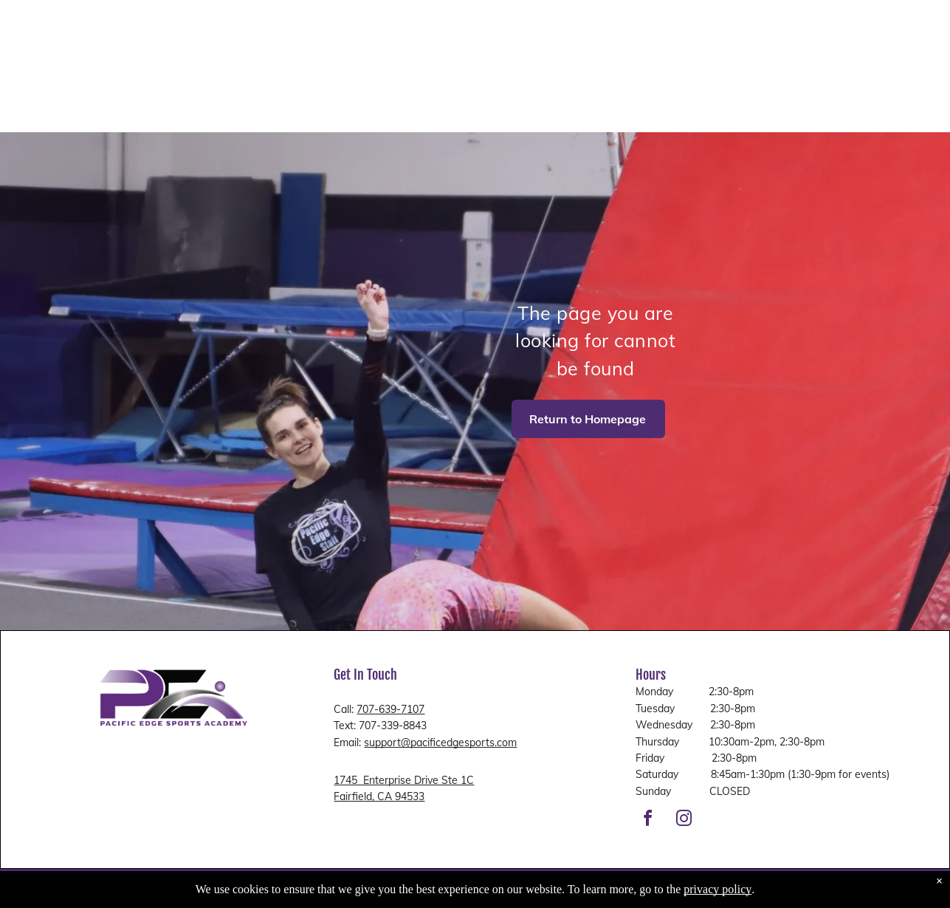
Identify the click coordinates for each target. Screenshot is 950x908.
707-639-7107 (390, 709)
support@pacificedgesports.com (440, 742)
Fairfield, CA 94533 (379, 796)
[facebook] (647, 820)
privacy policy (717, 889)
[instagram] (683, 820)
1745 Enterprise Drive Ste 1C (404, 780)
